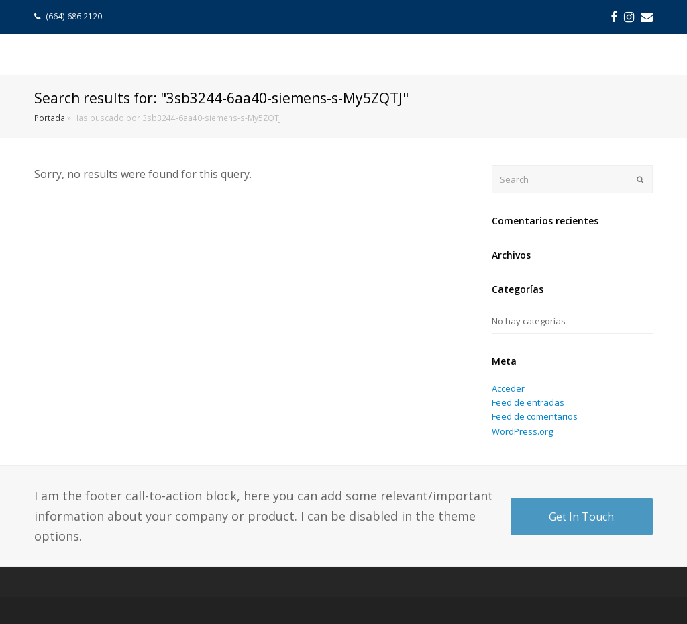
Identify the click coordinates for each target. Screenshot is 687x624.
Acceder (508, 388)
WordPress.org (522, 431)
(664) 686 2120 (75, 16)
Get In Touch (581, 516)
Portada (49, 117)
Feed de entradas (528, 402)
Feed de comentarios (535, 416)
